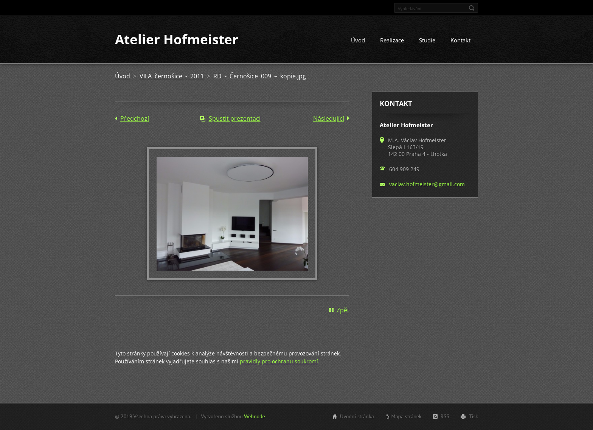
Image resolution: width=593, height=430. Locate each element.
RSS (445, 416)
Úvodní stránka (357, 416)
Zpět (343, 310)
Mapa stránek (406, 416)
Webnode (254, 416)
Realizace (392, 40)
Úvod (358, 40)
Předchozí (134, 119)
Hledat (471, 8)
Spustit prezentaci (235, 119)
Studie (427, 40)
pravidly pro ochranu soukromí (279, 361)
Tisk (473, 416)
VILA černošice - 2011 (172, 76)
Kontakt (460, 40)
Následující (328, 119)
